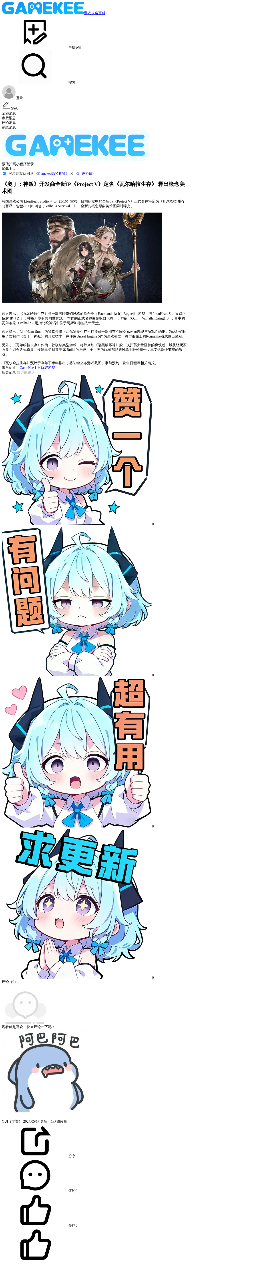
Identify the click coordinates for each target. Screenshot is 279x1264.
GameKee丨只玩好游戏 (37, 368)
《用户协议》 (85, 173)
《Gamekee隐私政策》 (52, 173)
